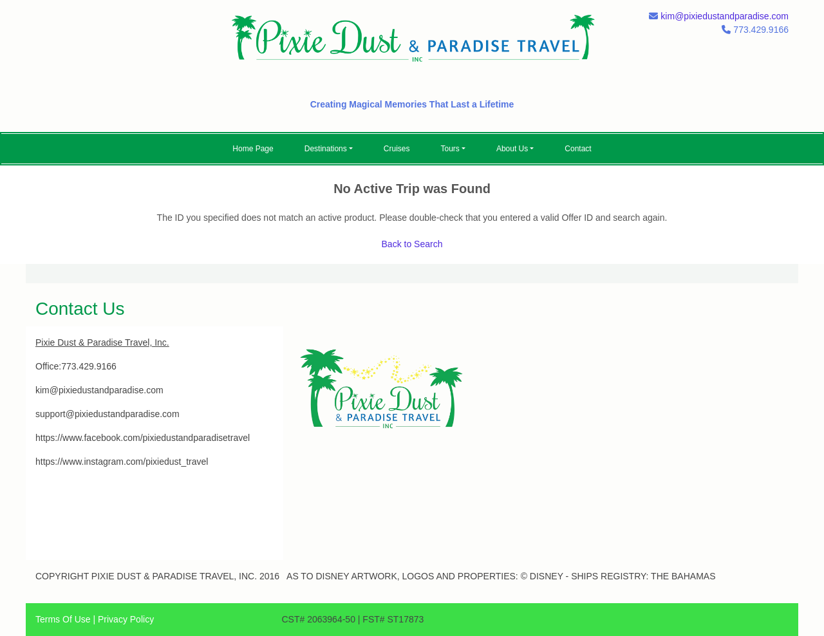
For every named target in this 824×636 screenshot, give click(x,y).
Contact (578, 148)
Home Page (252, 148)
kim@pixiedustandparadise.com (724, 16)
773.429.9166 (89, 366)
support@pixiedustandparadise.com (107, 414)
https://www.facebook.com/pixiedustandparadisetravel (142, 438)
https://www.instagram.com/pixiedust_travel (121, 461)
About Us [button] (512, 148)
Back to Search (412, 244)
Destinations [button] (325, 148)
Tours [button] (450, 148)
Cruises (397, 148)
